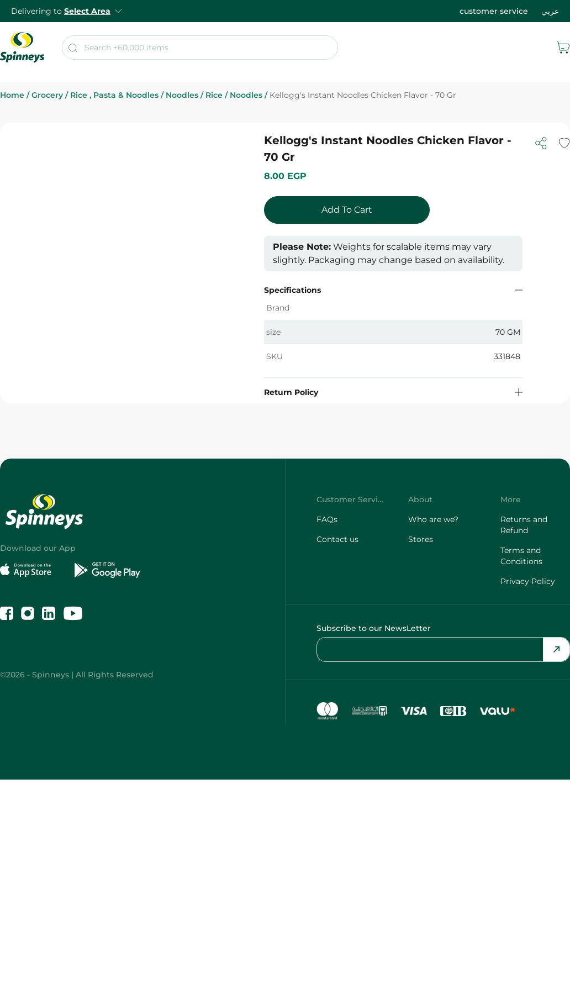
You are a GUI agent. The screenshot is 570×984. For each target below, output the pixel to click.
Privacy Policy (527, 581)
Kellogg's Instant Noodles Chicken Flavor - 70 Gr (363, 95)
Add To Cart (346, 209)
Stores (420, 539)
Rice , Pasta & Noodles (118, 95)
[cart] (563, 47)
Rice (217, 95)
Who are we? (433, 519)
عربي (550, 11)
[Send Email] (556, 649)
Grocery (50, 95)
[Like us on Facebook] (6, 613)
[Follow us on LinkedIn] (48, 613)
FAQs (326, 519)
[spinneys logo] (22, 47)
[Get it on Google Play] (107, 570)
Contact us (337, 539)
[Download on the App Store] (33, 570)
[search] (200, 47)
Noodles (185, 95)
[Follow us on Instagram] (27, 613)
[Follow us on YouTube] (73, 613)
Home (15, 95)
